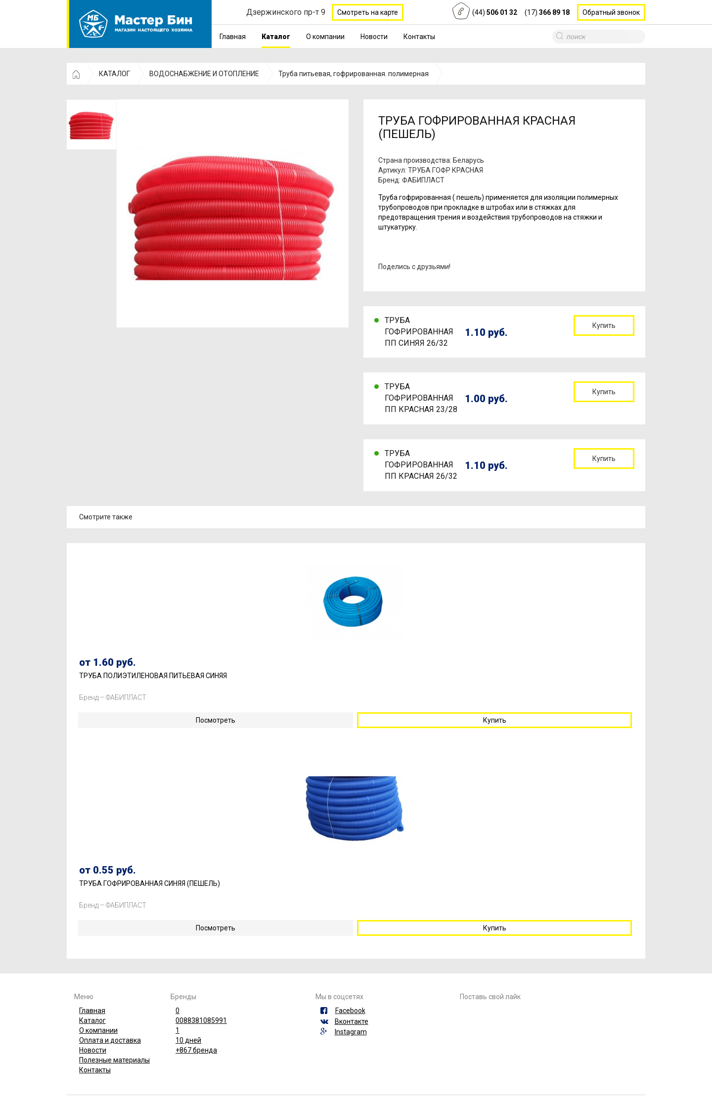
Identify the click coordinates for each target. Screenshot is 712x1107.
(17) (547, 12)
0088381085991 (201, 1020)
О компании (325, 37)
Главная (233, 37)
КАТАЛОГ (114, 74)
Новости (374, 37)
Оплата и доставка (110, 1040)
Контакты (419, 37)
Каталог (276, 37)
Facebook (350, 1011)
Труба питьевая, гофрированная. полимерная (353, 74)
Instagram (351, 1032)
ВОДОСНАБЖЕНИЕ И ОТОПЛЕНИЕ (204, 74)
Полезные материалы (114, 1060)
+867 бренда (196, 1050)
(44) (494, 12)
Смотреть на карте (367, 12)
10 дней (188, 1040)
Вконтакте (351, 1021)
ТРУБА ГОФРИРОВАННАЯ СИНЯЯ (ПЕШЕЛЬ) (149, 883)
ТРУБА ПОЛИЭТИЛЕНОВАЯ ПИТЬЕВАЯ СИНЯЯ (153, 676)
